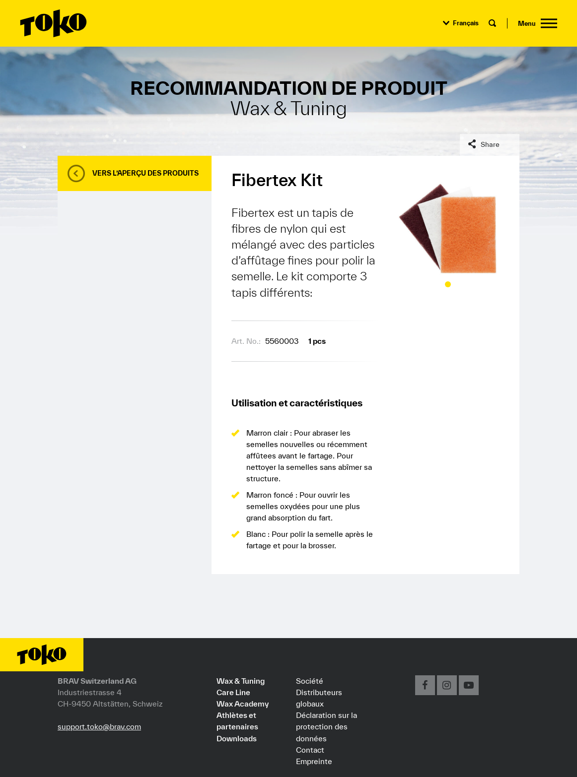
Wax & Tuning (240, 680)
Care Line (233, 692)
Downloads (236, 738)
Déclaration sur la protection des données (326, 726)
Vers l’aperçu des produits (145, 173)
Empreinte (314, 761)
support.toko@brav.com (99, 726)
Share (490, 144)
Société (309, 680)
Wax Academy (242, 703)
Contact (310, 749)
